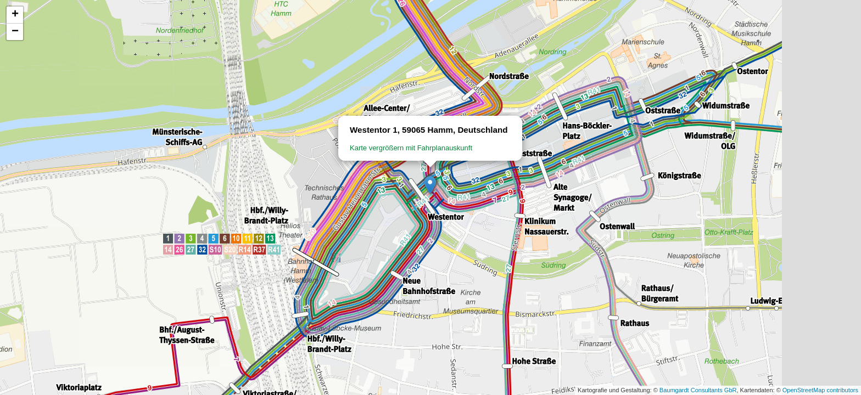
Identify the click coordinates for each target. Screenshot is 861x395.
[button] (430, 185)
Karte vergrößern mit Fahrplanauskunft (411, 148)
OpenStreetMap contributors (820, 390)
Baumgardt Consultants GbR (698, 390)
